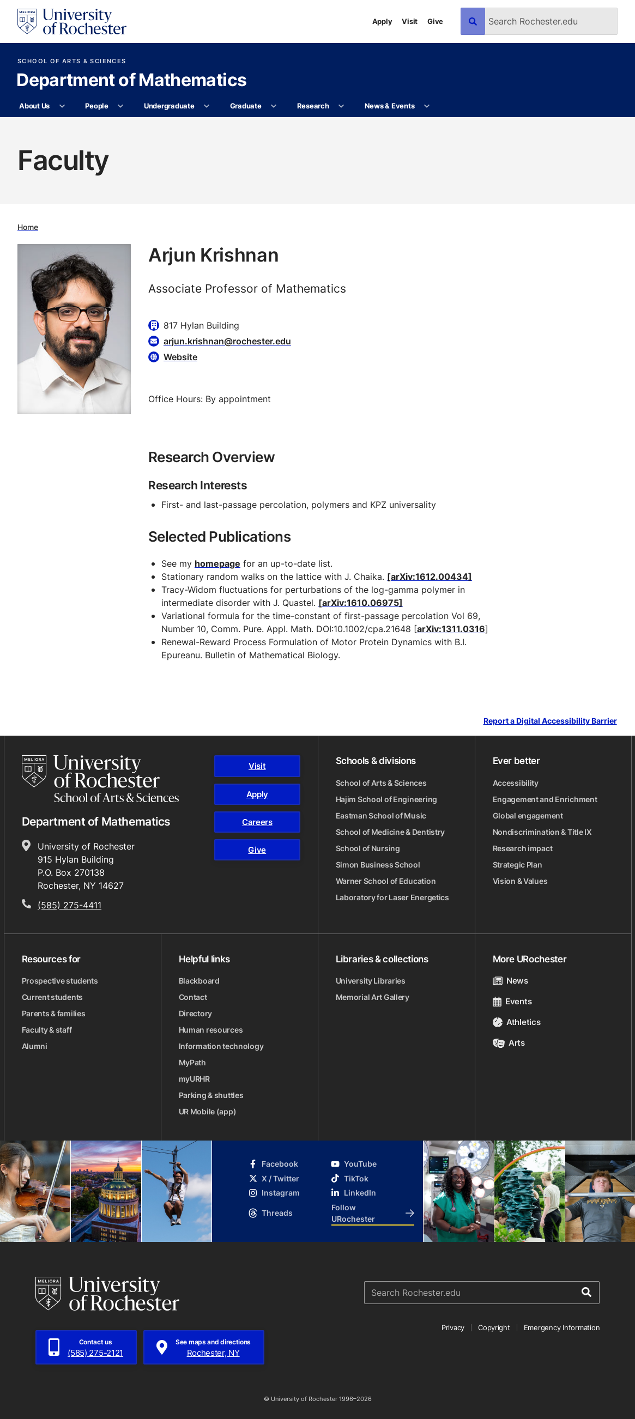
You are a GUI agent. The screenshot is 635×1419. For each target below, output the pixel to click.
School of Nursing (368, 848)
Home (27, 227)
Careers (257, 822)
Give (435, 21)
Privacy (453, 1327)
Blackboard (199, 980)
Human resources (211, 1029)
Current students (52, 997)
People (96, 106)
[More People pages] (121, 106)
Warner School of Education (386, 881)
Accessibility (516, 783)
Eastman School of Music (381, 815)
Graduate (246, 106)
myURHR (194, 1079)
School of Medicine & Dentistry (390, 832)
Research (313, 106)
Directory (195, 1013)
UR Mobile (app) (208, 1111)
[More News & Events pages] (427, 106)
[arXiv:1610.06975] (360, 603)
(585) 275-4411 (69, 905)
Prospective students (60, 980)
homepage (217, 563)
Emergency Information (562, 1327)
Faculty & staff (47, 1029)
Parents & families (54, 1013)
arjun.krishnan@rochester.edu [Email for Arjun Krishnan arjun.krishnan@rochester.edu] (227, 341)
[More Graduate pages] (274, 106)
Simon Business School (378, 864)
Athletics (517, 1022)
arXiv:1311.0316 (451, 629)
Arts (509, 1042)
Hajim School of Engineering (386, 799)
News (510, 980)
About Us (34, 106)
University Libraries (371, 980)
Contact (193, 997)
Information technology (221, 1046)
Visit (410, 21)
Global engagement (528, 815)
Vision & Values (520, 881)
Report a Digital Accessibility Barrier (550, 721)
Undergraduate (169, 106)
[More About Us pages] (62, 106)
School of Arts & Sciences (71, 61)
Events (512, 1001)
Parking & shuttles (211, 1095)
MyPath (192, 1062)
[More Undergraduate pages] (207, 106)
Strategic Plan (517, 864)
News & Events (390, 106)
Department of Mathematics (131, 81)
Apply (382, 21)
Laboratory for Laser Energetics (392, 897)
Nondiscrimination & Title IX (542, 832)
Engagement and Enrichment (545, 799)
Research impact (523, 848)
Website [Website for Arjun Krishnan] (180, 357)
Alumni (34, 1046)
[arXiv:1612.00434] (429, 577)
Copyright (494, 1327)
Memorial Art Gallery (372, 997)
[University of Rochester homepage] (71, 21)
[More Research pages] (341, 106)
